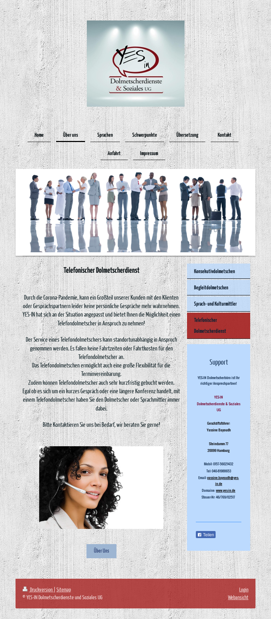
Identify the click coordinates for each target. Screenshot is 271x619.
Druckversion (38, 589)
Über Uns (101, 551)
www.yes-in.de (225, 490)
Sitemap (63, 589)
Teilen (205, 534)
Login (243, 589)
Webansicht (238, 597)
